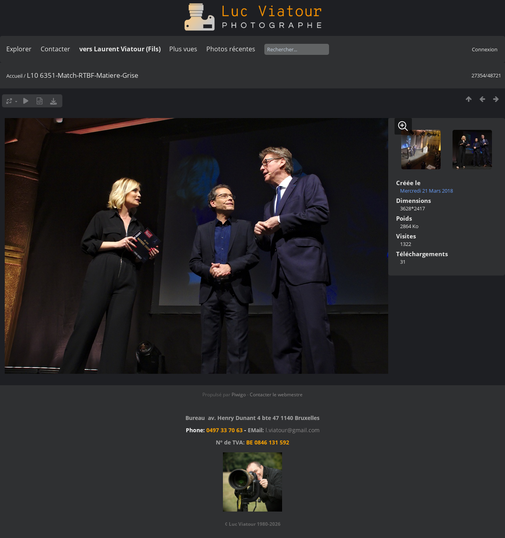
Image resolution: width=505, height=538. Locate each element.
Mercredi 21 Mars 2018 (426, 190)
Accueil (14, 75)
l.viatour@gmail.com (293, 430)
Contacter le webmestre (276, 394)
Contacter (55, 49)
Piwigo (239, 394)
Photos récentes (230, 49)
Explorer (19, 49)
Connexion (485, 49)
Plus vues (183, 49)
